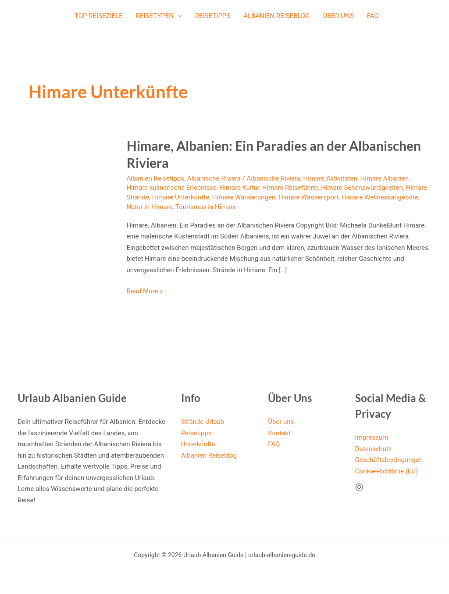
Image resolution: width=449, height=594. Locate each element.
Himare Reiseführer (290, 188)
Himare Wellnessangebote (380, 197)
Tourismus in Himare (205, 207)
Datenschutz (373, 449)
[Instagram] (359, 487)
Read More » (145, 291)
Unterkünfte (198, 444)
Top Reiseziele (99, 16)
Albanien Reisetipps (156, 178)
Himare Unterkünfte (180, 197)
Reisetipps (212, 16)
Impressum (371, 437)
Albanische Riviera (214, 178)
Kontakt (279, 433)
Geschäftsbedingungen (389, 460)
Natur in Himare (150, 207)
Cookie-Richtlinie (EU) (386, 471)
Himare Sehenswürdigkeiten (362, 188)
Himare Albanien (384, 178)
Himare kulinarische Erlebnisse (172, 188)
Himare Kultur (239, 188)
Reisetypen (159, 15)
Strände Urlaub (202, 422)
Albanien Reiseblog (276, 16)
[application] (178, 15)
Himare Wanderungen (244, 197)
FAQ (373, 16)
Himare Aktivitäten (330, 178)
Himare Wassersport (308, 197)
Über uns (338, 16)
